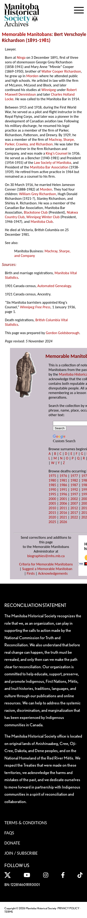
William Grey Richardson (37, 194)
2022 (74, 517)
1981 (44, 40)
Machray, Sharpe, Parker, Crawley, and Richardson (40, 141)
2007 (74, 503)
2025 (52, 522)
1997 (74, 494)
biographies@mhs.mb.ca (45, 556)
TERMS (8, 911)
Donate (12, 843)
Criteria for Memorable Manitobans (46, 564)
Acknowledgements (53, 573)
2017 (74, 512)
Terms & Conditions (25, 822)
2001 (63, 499)
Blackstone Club (36, 212)
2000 (52, 499)
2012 (74, 508)
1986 (63, 485)
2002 (74, 499)
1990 (52, 489)
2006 (63, 503)
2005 (52, 503)
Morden (32, 76)
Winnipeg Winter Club (42, 217)
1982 (74, 480)
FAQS (9, 833)
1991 (63, 489)
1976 (63, 476)
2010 (52, 508)
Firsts (31, 573)
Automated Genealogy (54, 286)
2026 (63, 522)
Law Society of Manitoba (52, 162)
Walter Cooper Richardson (61, 71)
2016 (63, 512)
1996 (63, 494)
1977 (74, 476)
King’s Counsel (57, 153)
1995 (52, 494)
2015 (52, 512)
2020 (52, 517)
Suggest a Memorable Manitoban (47, 569)
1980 (52, 480)
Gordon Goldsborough (62, 333)
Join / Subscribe (21, 853)
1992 (74, 489)
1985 (52, 485)
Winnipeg (49, 90)
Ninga (21, 57)
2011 (63, 508)
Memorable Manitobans (27, 34)
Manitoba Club (42, 221)
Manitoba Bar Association (49, 167)
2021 (63, 517)
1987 (74, 485)
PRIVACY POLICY (68, 908)
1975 (52, 476)
